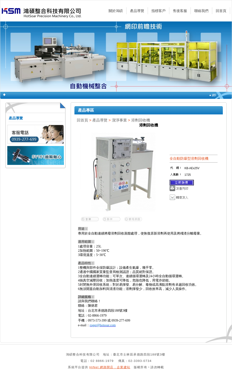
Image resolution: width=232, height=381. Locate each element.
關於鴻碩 (116, 11)
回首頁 (221, 11)
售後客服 (180, 11)
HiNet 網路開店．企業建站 (109, 367)
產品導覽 (137, 11)
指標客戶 (158, 11)
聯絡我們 (201, 11)
